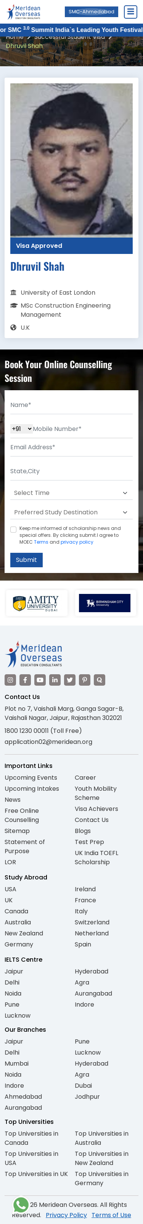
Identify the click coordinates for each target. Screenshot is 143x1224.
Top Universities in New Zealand (102, 1158)
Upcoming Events (31, 777)
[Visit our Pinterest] (84, 680)
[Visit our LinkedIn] (55, 680)
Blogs (83, 831)
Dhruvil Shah (24, 45)
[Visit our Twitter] (70, 680)
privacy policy (77, 542)
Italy (81, 911)
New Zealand (24, 933)
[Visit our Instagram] (10, 680)
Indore (84, 1004)
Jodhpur (87, 1096)
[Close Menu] (130, 12)
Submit (26, 559)
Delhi (12, 982)
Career (85, 777)
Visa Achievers (96, 808)
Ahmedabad (23, 1096)
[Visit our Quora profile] (99, 680)
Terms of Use (111, 1215)
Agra (82, 982)
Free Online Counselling (22, 815)
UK (9, 900)
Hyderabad (91, 971)
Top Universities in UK (36, 1174)
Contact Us (92, 819)
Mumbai (17, 1063)
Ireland (85, 889)
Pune (12, 1004)
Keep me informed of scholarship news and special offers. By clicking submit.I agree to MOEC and (70, 535)
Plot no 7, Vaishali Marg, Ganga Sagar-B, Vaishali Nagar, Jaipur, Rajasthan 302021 (64, 713)
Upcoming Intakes (32, 788)
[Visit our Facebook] (25, 680)
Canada (16, 911)
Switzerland (92, 922)
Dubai (83, 1085)
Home (15, 36)
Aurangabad (93, 993)
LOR (10, 862)
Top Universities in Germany (102, 1178)
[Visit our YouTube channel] (40, 680)
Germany (19, 944)
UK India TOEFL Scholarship (96, 858)
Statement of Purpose (25, 846)
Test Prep (89, 842)
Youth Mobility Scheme (96, 793)
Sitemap (17, 831)
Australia (18, 922)
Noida (13, 993)
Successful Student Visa (69, 36)
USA (10, 889)
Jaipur (14, 971)
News (13, 799)
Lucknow (18, 1015)
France (85, 900)
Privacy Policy (66, 1215)
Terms (41, 542)
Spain (83, 944)
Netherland (92, 933)
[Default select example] (71, 493)
